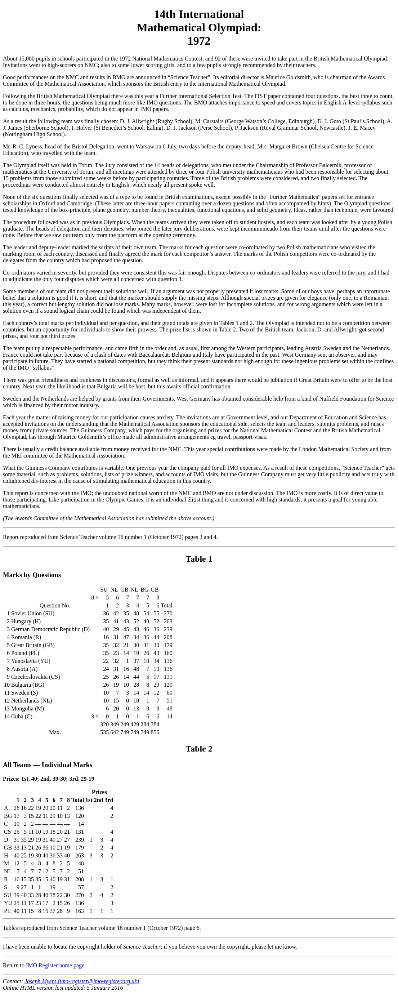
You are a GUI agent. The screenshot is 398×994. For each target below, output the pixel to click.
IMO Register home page (55, 965)
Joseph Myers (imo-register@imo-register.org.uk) (81, 981)
